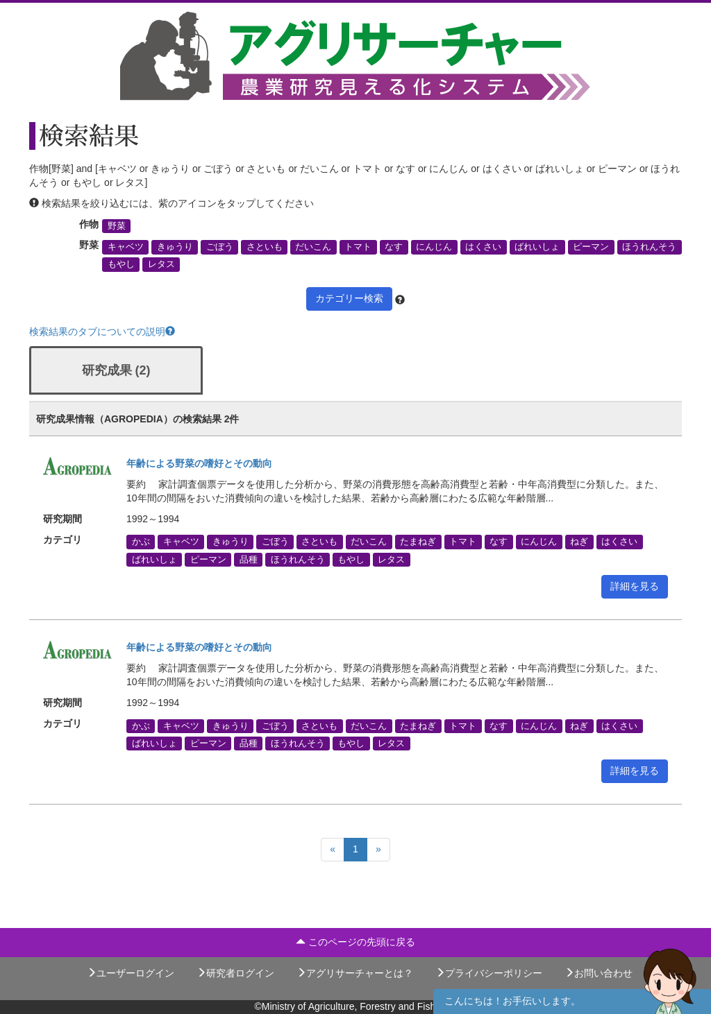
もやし (121, 264)
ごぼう (219, 247)
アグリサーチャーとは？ (354, 973)
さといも (264, 247)
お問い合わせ (598, 973)
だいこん (313, 247)
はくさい (483, 247)
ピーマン (591, 247)
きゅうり (175, 247)
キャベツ (126, 247)
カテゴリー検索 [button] (349, 298)
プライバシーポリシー (488, 973)
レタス (161, 264)
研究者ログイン (235, 973)
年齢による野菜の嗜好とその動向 (199, 463)
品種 (249, 559)
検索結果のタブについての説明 (102, 331)
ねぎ (579, 542)
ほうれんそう (649, 247)
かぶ (141, 542)
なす (394, 247)
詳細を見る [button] (634, 586)
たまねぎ (418, 542)
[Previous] (332, 849)
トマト (357, 247)
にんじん (434, 247)
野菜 (117, 226)
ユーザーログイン (130, 973)
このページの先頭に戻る (355, 941)
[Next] (378, 849)
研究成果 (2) (116, 370)
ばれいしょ (537, 247)
